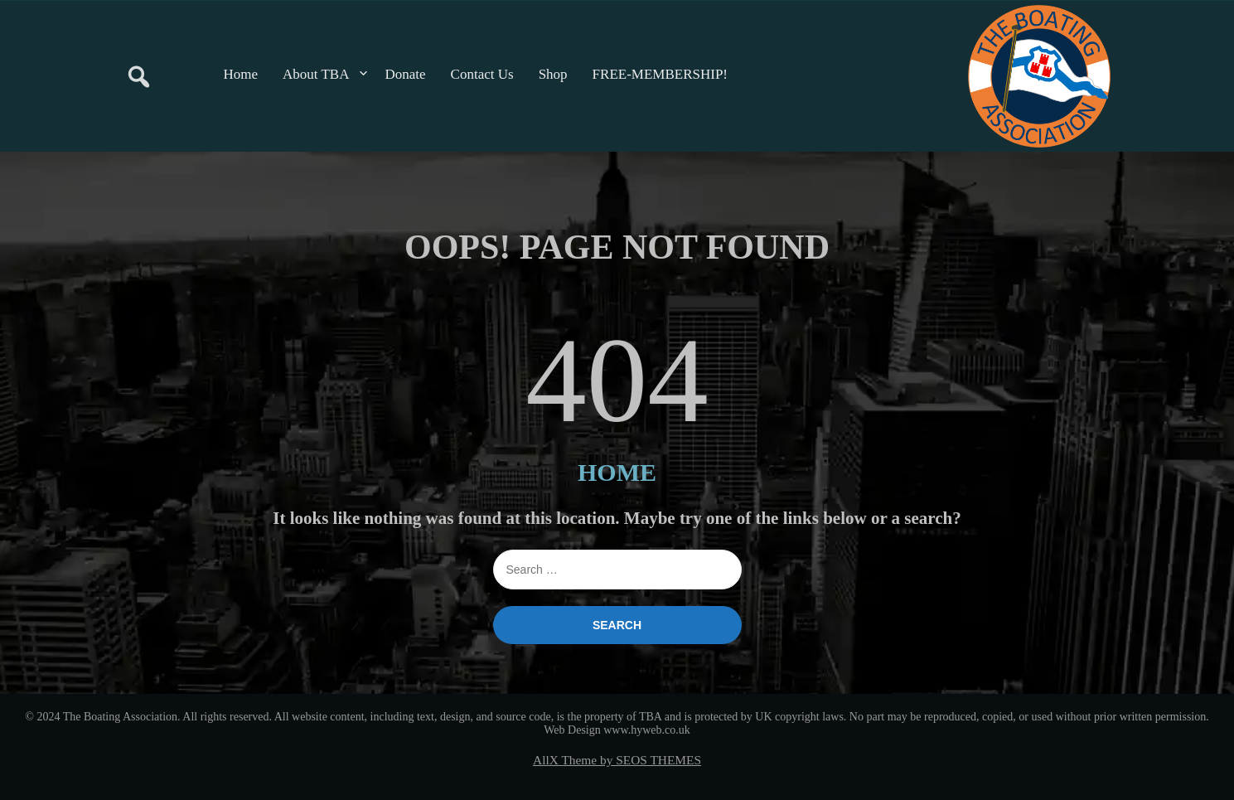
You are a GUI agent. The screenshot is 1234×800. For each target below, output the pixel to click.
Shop (553, 74)
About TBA (316, 74)
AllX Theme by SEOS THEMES (617, 760)
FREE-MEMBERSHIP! (660, 74)
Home (241, 74)
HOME (617, 472)
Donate (405, 74)
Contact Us (482, 74)
